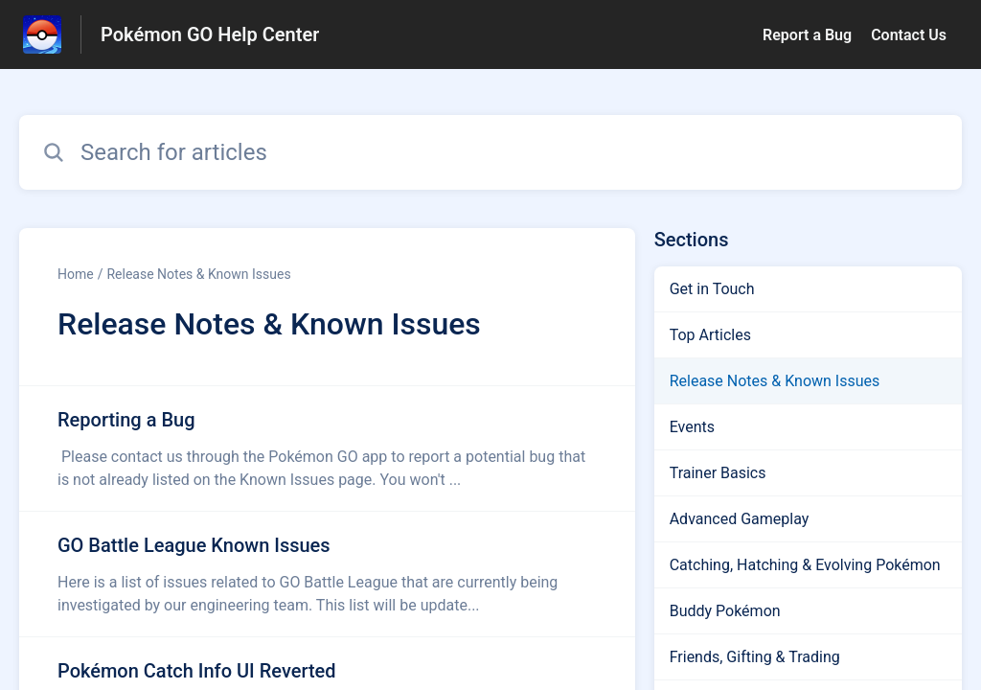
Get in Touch (712, 289)
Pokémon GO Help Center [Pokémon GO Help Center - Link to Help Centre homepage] (210, 34)
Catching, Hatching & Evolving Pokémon (805, 565)
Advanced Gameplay (740, 519)
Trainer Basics (718, 473)
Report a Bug (807, 35)
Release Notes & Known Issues (198, 274)
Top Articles (710, 335)
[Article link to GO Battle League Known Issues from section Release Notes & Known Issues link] (327, 574)
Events (692, 427)
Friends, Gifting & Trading (755, 657)
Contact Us (909, 35)
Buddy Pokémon (725, 611)
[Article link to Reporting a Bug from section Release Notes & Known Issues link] (327, 448)
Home (75, 274)
